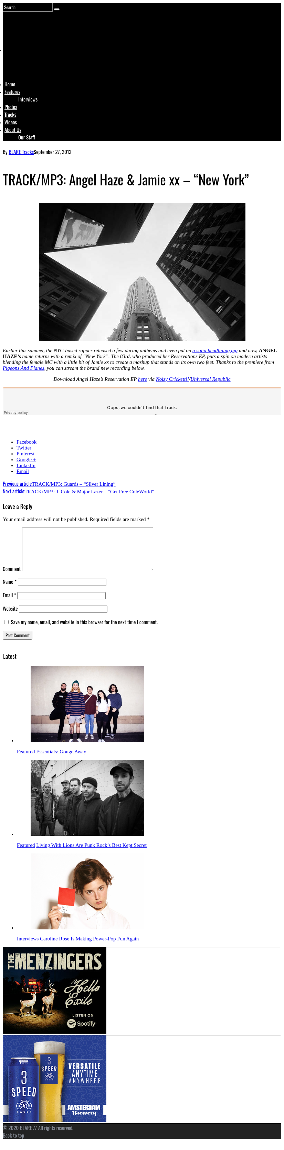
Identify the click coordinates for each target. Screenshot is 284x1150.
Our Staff (26, 137)
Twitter (24, 448)
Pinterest (26, 453)
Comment (12, 577)
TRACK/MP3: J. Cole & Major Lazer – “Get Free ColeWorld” (78, 491)
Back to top (13, 1143)
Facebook (26, 442)
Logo (21, 63)
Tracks (10, 114)
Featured (26, 760)
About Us (12, 129)
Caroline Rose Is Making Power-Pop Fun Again (89, 947)
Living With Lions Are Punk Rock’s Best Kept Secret (91, 853)
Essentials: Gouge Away (61, 760)
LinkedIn (26, 465)
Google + (26, 459)
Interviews (28, 99)
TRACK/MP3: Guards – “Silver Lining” (59, 484)
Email (23, 471)
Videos (10, 122)
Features (12, 91)
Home (9, 84)
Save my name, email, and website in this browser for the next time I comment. (84, 630)
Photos (10, 106)
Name (10, 589)
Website (10, 616)
